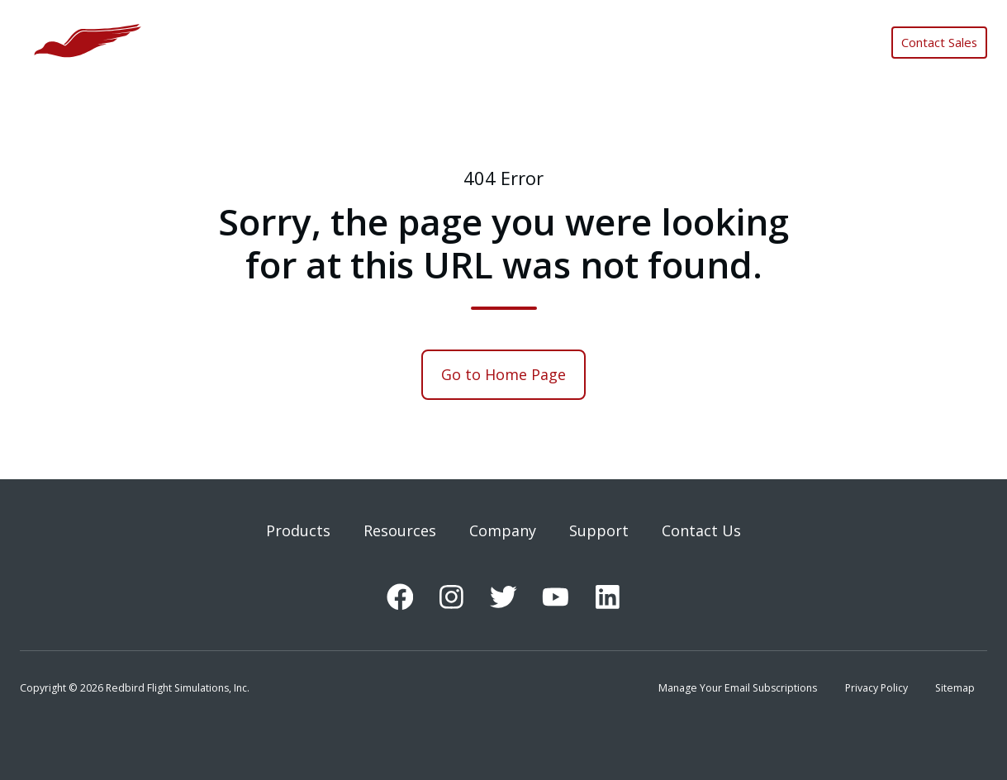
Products (298, 530)
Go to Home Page (503, 374)
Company (502, 530)
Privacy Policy (876, 688)
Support (599, 530)
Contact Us (701, 530)
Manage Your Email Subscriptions (737, 688)
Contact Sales (939, 42)
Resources (399, 530)
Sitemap (955, 688)
